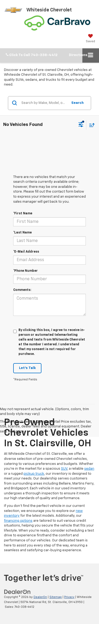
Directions (78, 55)
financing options (18, 521)
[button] (31, 55)
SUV (64, 468)
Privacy (69, 597)
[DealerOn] (17, 591)
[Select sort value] (90, 125)
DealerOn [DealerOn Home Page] (40, 597)
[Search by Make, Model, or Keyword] (44, 103)
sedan (89, 468)
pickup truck (33, 474)
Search (77, 103)
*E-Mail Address (26, 251)
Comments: (22, 290)
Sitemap (55, 597)
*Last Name (22, 232)
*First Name (22, 213)
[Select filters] (81, 125)
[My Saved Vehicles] (90, 38)
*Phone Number (25, 271)
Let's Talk (27, 368)
